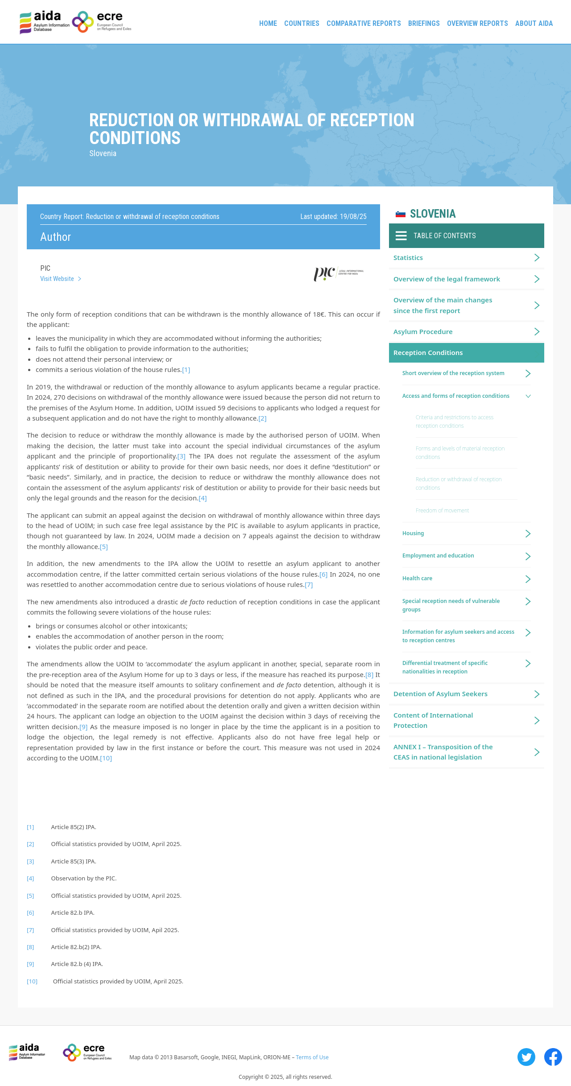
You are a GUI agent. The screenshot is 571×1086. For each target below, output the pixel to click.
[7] (309, 584)
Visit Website (57, 279)
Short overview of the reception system (453, 373)
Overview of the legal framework (446, 278)
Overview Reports (477, 23)
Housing (413, 533)
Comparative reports (364, 23)
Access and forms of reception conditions (455, 396)
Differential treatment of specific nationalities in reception (445, 667)
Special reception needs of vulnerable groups (451, 605)
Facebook (553, 1057)
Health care (417, 578)
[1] (186, 369)
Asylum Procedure (423, 331)
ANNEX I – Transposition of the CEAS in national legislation (443, 751)
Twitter (526, 1057)
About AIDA (534, 23)
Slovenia (433, 213)
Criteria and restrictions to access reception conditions (454, 421)
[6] (323, 574)
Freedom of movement (442, 510)
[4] (203, 497)
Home (268, 23)
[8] (369, 674)
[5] (104, 546)
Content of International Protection (433, 720)
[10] (106, 757)
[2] (262, 417)
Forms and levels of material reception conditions (460, 453)
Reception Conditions (428, 352)
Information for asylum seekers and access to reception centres (458, 636)
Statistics (408, 257)
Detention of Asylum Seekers (440, 693)
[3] (182, 455)
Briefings (424, 23)
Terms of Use (312, 1057)
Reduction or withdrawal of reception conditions (459, 483)
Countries (301, 23)
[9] (83, 726)
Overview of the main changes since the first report (442, 304)
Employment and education (438, 555)
